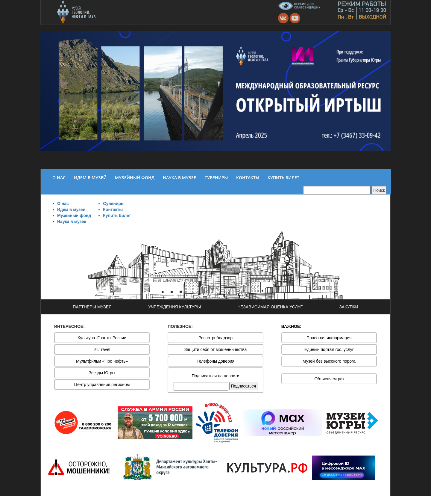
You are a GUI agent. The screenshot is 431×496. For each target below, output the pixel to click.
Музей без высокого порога (329, 361)
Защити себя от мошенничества (215, 349)
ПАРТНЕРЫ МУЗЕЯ (92, 306)
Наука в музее (71, 221)
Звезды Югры (102, 372)
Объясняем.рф (329, 378)
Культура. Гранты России (102, 337)
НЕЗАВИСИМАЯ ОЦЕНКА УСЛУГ (270, 306)
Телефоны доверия (215, 361)
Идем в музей (71, 209)
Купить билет (117, 215)
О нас (63, 203)
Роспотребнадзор (215, 337)
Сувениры (114, 203)
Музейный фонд (74, 215)
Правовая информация (329, 337)
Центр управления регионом (102, 384)
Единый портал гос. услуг (329, 349)
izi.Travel (102, 349)
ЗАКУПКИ (348, 306)
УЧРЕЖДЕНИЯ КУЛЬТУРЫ (174, 306)
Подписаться (243, 386)
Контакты (113, 209)
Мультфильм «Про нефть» (102, 361)
